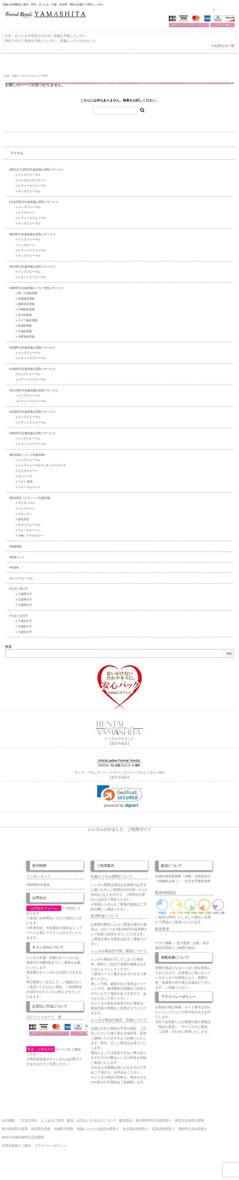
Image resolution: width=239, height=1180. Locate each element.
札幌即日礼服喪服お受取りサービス (32, 355)
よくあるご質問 (17, 72)
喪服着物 (16, 554)
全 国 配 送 (37, 62)
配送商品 (125, 1128)
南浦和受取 (25, 333)
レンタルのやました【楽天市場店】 (119, 746)
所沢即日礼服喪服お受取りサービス (32, 274)
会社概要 (8, 1128)
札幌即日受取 (64, 1136)
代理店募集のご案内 (16, 1153)
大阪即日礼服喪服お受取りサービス (32, 376)
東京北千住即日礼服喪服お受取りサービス (37, 177)
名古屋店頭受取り (136, 1136)
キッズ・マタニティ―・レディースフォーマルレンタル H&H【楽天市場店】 (119, 779)
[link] (119, 803)
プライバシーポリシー (50, 1153)
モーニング (25, 483)
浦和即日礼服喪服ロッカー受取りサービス (37, 295)
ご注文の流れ (192, 62)
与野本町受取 (26, 344)
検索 (8, 654)
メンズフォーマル (29, 182)
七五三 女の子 (19, 623)
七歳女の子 (25, 639)
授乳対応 (23, 527)
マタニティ (25, 521)
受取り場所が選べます (74, 62)
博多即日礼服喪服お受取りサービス (32, 440)
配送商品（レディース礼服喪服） (31, 505)
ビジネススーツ (28, 478)
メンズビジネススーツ (32, 187)
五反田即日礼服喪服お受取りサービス (34, 209)
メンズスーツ (26, 220)
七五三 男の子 (19, 596)
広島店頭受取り (163, 1136)
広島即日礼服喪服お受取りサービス (32, 419)
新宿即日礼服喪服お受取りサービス (32, 241)
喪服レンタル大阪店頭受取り (98, 1136)
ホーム (12, 62)
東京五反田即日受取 (189, 1128)
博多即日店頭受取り (192, 1136)
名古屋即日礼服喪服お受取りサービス (34, 397)
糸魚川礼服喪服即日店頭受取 (23, 1144)
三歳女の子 (25, 628)
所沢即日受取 (41, 1136)
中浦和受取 (25, 338)
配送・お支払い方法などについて (91, 1128)
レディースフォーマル (32, 193)
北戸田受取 (25, 322)
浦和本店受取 (26, 311)
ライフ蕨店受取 (28, 327)
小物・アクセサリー (30, 543)
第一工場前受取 (28, 300)
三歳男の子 (25, 601)
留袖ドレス (17, 564)
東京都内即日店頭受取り (154, 1128)
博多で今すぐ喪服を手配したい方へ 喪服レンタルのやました (50, 43)
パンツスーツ (26, 516)
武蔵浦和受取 (26, 306)
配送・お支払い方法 (156, 62)
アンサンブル (26, 510)
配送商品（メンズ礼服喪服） (28, 462)
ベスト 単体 (25, 489)
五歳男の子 (25, 607)
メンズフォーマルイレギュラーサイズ (42, 473)
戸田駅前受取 (26, 317)
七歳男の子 (25, 612)
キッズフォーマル (29, 198)
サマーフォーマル (29, 532)
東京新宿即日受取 (15, 1136)
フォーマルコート (29, 494)
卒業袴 (14, 575)
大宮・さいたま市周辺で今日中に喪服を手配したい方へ (45, 38)
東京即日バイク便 (116, 62)
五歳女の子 (25, 634)
